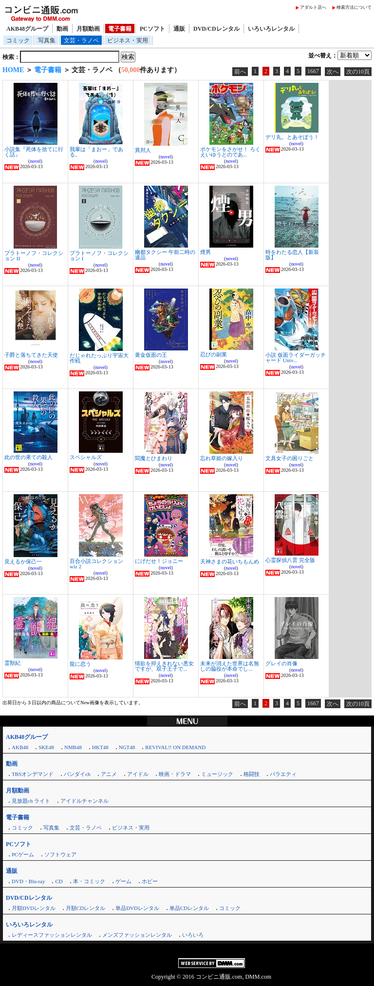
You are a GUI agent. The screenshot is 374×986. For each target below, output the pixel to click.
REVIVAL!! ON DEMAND (175, 747)
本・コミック (89, 881)
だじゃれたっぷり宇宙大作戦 (99, 358)
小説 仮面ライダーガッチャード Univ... (295, 357)
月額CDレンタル (85, 908)
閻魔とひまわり (153, 458)
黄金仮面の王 (151, 355)
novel (35, 161)
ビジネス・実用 (127, 40)
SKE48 (46, 747)
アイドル (138, 774)
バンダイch (77, 774)
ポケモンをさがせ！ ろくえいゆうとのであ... (230, 151)
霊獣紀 (12, 663)
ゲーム (123, 881)
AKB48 (20, 747)
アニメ (109, 774)
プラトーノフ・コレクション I (99, 255)
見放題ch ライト (31, 801)
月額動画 (88, 28)
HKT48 (100, 747)
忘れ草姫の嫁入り (221, 458)
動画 (62, 28)
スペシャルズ (86, 457)
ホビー (150, 881)
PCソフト (152, 28)
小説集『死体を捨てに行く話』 (33, 151)
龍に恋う (80, 664)
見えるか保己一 (23, 561)
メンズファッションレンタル (137, 935)
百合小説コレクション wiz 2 (96, 563)
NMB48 (73, 747)
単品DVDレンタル (137, 908)
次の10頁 (358, 71)
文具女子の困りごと (289, 458)
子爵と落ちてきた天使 (31, 355)
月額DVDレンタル (34, 908)
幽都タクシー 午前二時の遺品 (165, 254)
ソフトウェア (60, 854)
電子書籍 (119, 28)
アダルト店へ (313, 7)
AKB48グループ (27, 28)
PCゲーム (23, 854)
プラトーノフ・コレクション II (33, 255)
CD (58, 881)
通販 (179, 28)
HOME (13, 70)
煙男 (205, 252)
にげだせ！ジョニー (159, 561)
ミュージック (217, 774)
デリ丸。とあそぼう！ (292, 137)
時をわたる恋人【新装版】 (292, 254)
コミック (18, 40)
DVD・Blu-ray (28, 881)
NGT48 (127, 747)
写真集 (47, 40)
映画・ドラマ (175, 774)
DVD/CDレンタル (216, 28)
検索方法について (354, 7)
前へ (240, 71)
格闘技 (251, 774)
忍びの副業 (213, 354)
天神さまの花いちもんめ (229, 561)
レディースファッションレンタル (52, 935)
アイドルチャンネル (84, 801)
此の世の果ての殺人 (28, 457)
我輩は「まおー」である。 (96, 151)
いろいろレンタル (271, 28)
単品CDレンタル (189, 908)
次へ (332, 71)
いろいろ (193, 935)
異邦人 (143, 150)
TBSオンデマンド (33, 774)
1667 (313, 71)
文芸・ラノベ (81, 40)
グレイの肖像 (281, 663)
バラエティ (283, 774)
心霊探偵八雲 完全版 (290, 560)
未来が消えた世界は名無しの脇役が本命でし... (229, 666)
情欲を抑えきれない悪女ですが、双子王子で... (164, 666)
